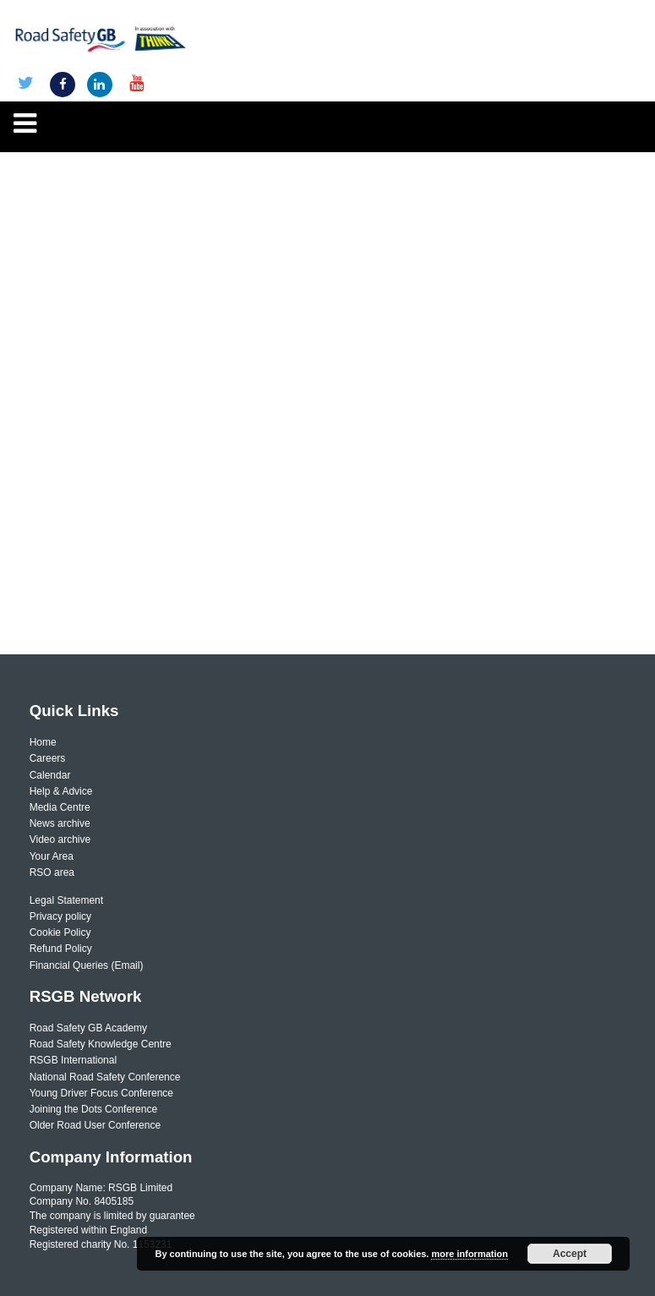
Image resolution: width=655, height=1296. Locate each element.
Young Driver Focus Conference (101, 1093)
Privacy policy (60, 916)
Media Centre (60, 807)
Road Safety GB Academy (88, 1028)
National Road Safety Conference (105, 1077)
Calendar (50, 775)
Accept (570, 1254)
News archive (60, 823)
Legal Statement (66, 900)
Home (43, 742)
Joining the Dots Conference (93, 1109)
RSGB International (73, 1060)
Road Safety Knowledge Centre (101, 1044)
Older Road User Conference (95, 1125)
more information (469, 1254)
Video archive (60, 839)
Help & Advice (61, 791)
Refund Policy (61, 948)
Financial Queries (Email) (87, 965)
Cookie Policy (60, 932)
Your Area (52, 856)
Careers (48, 758)
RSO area (52, 872)
